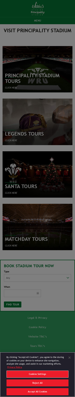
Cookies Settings (37, 374)
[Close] (69, 357)
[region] (37, 374)
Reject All (37, 382)
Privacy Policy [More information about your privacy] (14, 367)
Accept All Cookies (37, 391)
